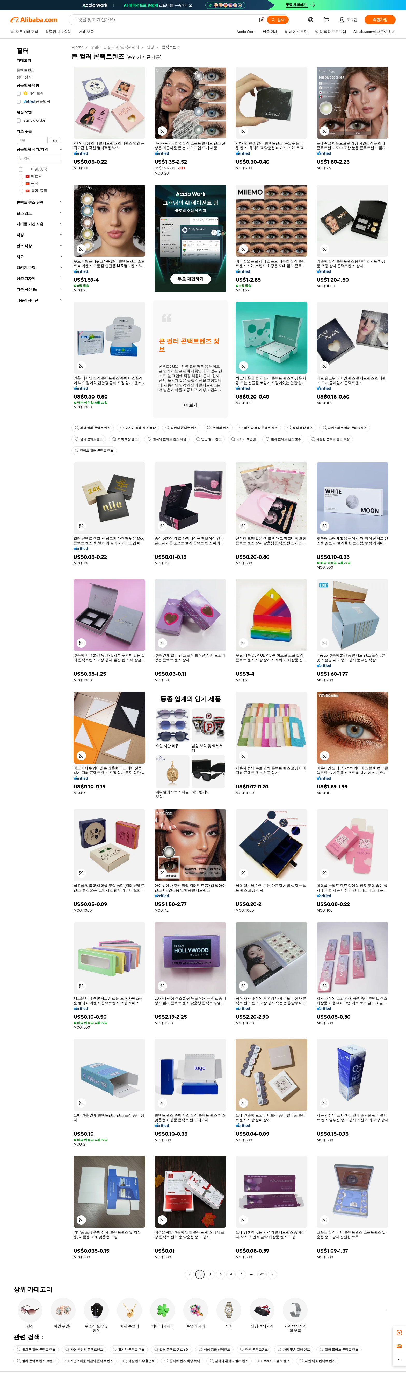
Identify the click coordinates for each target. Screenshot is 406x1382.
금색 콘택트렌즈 (89, 439)
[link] (399, 1332)
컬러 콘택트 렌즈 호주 (283, 439)
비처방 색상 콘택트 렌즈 (258, 428)
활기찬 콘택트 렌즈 (128, 1350)
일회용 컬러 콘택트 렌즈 (36, 1350)
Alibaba (77, 47)
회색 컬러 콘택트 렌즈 (92, 428)
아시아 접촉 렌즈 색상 (138, 428)
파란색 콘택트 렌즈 (181, 428)
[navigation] (39, 661)
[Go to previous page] (189, 1274)
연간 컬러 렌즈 (208, 439)
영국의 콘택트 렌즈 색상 (167, 439)
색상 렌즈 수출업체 (139, 1361)
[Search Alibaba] (164, 20)
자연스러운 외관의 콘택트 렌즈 (89, 1361)
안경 (150, 47)
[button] (262, 20)
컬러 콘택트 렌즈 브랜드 (36, 1361)
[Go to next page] (272, 1274)
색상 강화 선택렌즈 (214, 1350)
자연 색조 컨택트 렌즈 (317, 1361)
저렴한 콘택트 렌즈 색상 (330, 439)
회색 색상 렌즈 (300, 428)
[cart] (327, 20)
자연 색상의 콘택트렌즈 (84, 1350)
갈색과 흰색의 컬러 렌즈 (229, 1361)
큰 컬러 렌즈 (218, 428)
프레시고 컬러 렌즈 (274, 1361)
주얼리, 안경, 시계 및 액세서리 (115, 47)
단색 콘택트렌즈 (254, 1350)
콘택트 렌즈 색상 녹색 (182, 1361)
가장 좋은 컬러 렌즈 (294, 1350)
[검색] (278, 20)
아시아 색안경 (243, 439)
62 (262, 1274)
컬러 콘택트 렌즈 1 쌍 (171, 1350)
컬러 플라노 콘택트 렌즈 (339, 1350)
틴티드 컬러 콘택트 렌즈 (94, 451)
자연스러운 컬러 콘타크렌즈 (345, 428)
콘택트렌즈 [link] (171, 47)
